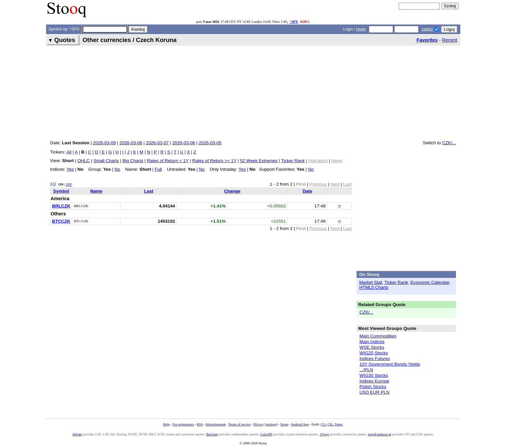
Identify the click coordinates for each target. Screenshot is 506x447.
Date (307, 191)
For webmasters (183, 424)
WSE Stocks (372, 347)
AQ (53, 184)
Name (96, 191)
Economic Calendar (430, 282)
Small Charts (106, 160)
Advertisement (215, 424)
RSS (200, 424)
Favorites (427, 40)
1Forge (324, 434)
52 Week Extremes (258, 160)
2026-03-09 (104, 142)
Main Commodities (378, 336)
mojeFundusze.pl (379, 434)
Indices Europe (374, 381)
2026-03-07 (157, 142)
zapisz (427, 29)
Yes (70, 169)
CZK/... (449, 142)
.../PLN (366, 369)
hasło (361, 29)
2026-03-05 (210, 142)
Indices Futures (375, 358)
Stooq (284, 424)
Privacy (258, 424)
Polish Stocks (373, 386)
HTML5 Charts (373, 287)
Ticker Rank (293, 160)
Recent (449, 40)
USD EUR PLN (374, 392)
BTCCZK (61, 221)
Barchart (212, 434)
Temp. (338, 424)
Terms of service (239, 424)
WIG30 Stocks (374, 375)
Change (232, 191)
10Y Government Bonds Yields (390, 364)
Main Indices (372, 341)
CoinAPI (266, 434)
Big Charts (133, 160)
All (69, 152)
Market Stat (370, 282)
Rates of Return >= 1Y (214, 160)
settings (271, 424)
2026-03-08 (130, 142)
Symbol (61, 191)
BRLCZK (61, 205)
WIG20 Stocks (374, 352)
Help (166, 424)
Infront (77, 434)
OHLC (83, 160)
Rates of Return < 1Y (168, 160)
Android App (300, 424)
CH (331, 424)
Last (148, 191)
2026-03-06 (183, 142)
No (117, 169)
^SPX (294, 21)
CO (323, 424)
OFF (69, 184)
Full (158, 169)
